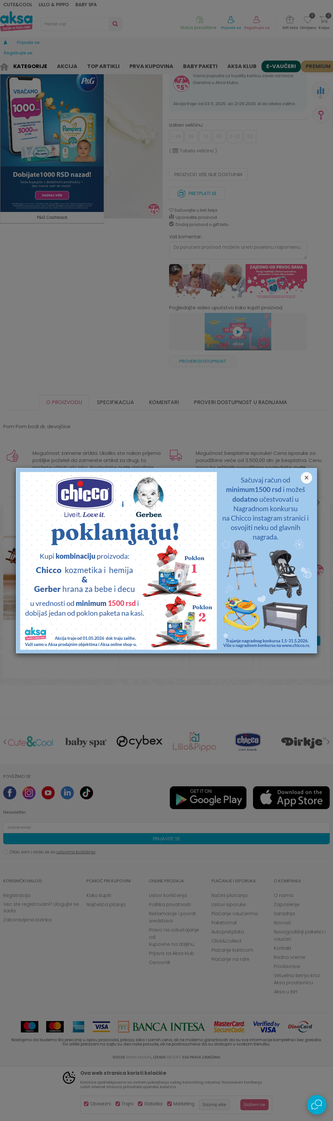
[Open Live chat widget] (316, 1104)
